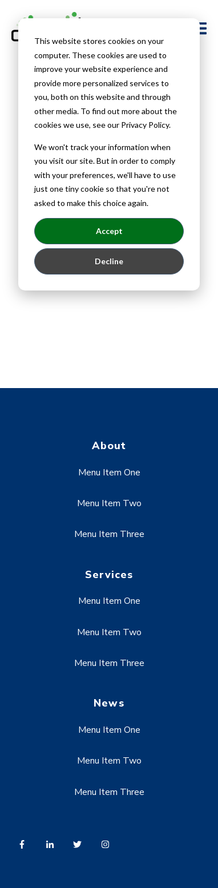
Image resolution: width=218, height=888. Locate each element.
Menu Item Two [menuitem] (109, 503)
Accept (109, 231)
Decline (109, 261)
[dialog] (109, 154)
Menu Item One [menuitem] (109, 472)
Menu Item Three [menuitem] (109, 534)
